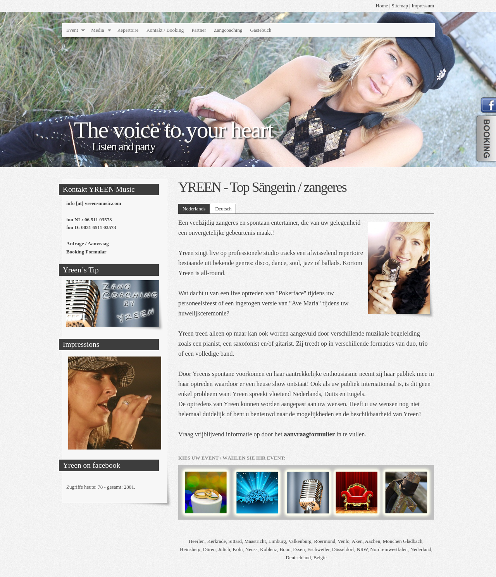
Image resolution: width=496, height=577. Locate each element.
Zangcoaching (228, 30)
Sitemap (400, 6)
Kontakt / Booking (165, 30)
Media (97, 30)
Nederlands (194, 209)
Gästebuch (260, 30)
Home (382, 6)
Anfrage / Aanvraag (87, 243)
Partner (198, 30)
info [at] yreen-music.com (93, 203)
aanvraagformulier (309, 434)
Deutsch (223, 209)
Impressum (423, 6)
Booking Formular (86, 252)
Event (72, 30)
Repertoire (128, 30)
